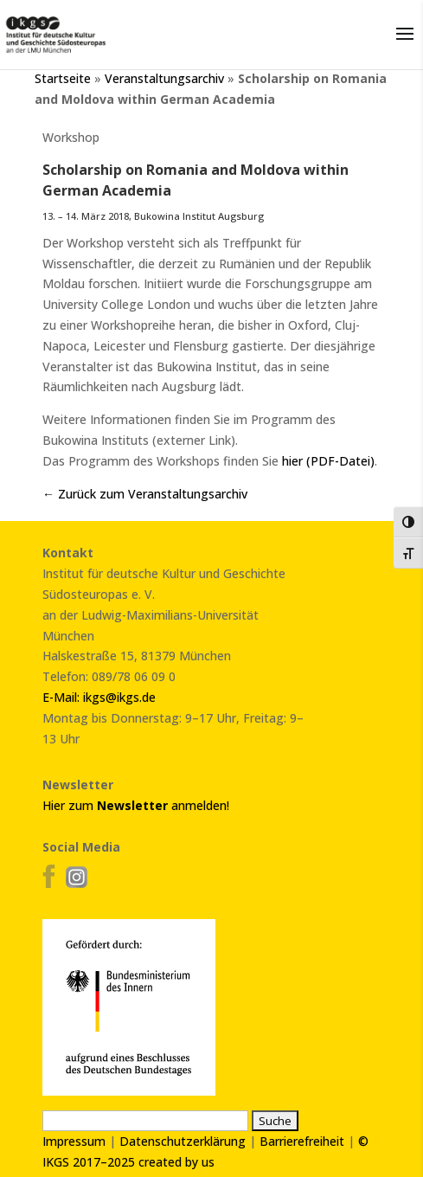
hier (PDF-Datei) (328, 461)
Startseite (63, 78)
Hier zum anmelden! (135, 805)
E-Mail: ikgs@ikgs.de (99, 697)
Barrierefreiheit (302, 1141)
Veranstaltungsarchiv (164, 78)
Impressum (74, 1141)
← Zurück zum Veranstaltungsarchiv (144, 494)
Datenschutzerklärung (182, 1141)
